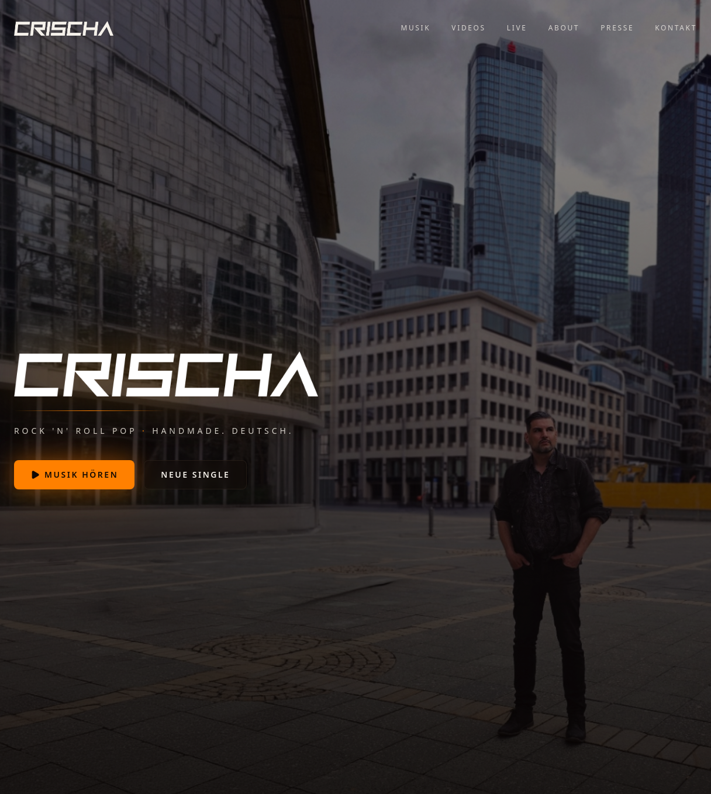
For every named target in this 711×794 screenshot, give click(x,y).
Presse (617, 28)
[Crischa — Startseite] (63, 28)
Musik (415, 28)
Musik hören (74, 474)
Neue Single (195, 474)
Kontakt (676, 28)
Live (517, 28)
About (563, 28)
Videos (468, 28)
